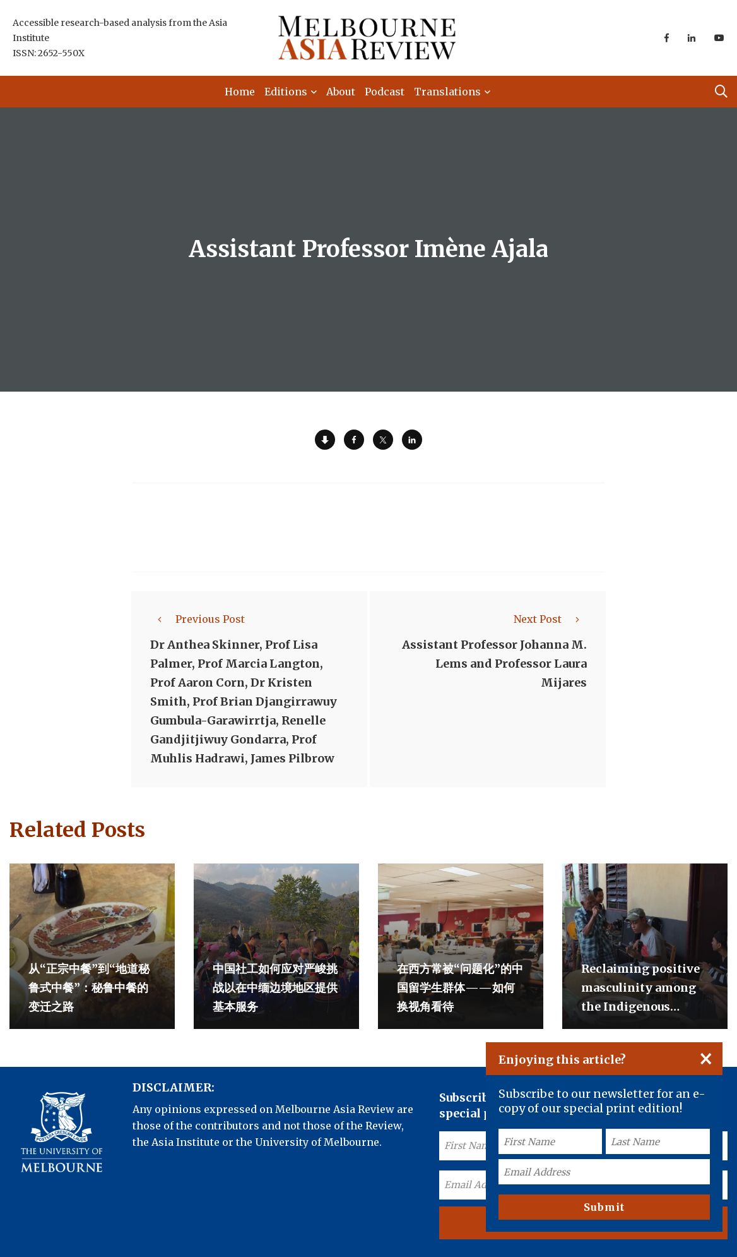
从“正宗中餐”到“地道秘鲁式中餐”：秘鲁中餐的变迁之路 (89, 987)
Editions (285, 91)
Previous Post (197, 619)
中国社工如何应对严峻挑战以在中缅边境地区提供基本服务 (275, 987)
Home (240, 91)
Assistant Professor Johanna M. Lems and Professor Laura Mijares (494, 663)
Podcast (384, 91)
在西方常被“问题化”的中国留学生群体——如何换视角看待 (460, 987)
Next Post (550, 619)
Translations (447, 91)
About (340, 91)
